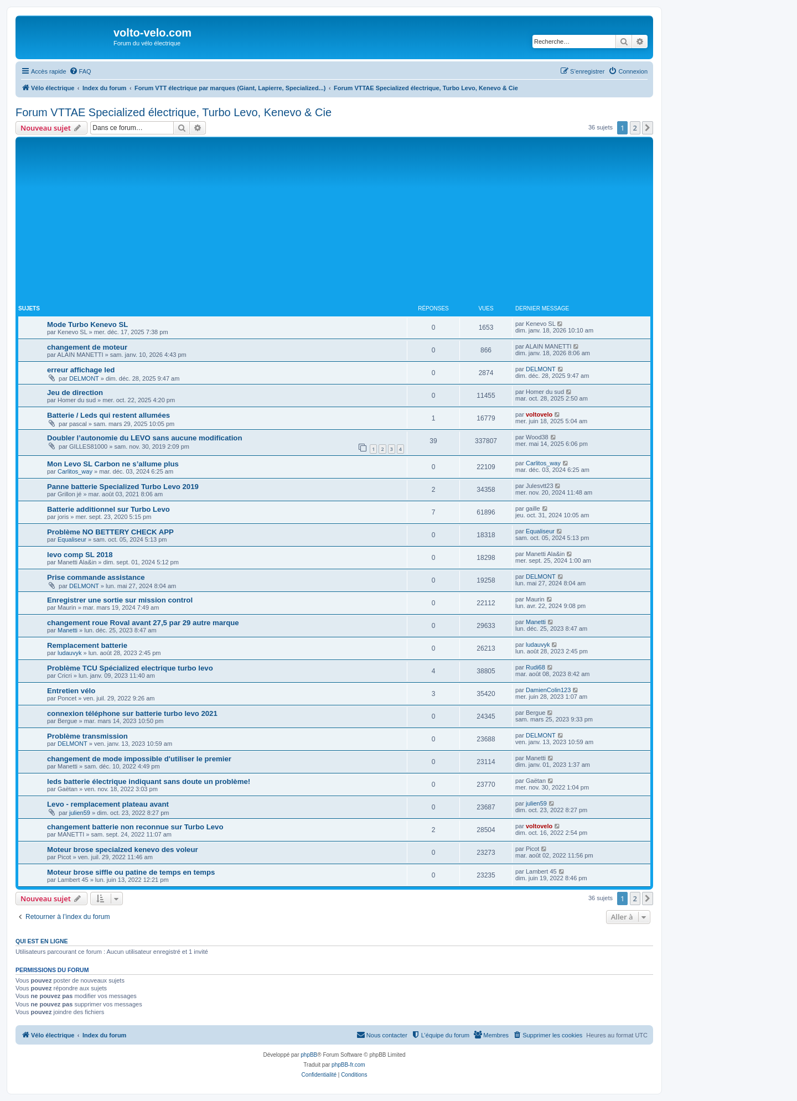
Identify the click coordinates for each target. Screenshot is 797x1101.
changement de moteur (87, 347)
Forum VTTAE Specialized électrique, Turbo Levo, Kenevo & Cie (173, 112)
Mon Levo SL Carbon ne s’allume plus (113, 464)
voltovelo (539, 414)
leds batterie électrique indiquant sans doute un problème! (148, 781)
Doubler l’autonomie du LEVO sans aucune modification (144, 438)
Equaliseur (72, 539)
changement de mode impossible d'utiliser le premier (139, 759)
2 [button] (635, 128)
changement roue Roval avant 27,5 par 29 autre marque (143, 623)
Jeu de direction (75, 392)
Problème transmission (87, 736)
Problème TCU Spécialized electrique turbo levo (130, 668)
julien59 (79, 812)
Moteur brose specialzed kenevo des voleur (122, 849)
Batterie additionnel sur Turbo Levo (108, 509)
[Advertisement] (334, 222)
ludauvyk (69, 653)
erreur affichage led (81, 370)
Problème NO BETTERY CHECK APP (110, 532)
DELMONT (84, 378)
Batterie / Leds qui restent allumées (108, 415)
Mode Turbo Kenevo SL (87, 324)
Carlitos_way (75, 471)
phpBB (309, 1055)
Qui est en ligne (41, 941)
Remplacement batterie (87, 645)
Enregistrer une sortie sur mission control (120, 600)
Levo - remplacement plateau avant (108, 804)
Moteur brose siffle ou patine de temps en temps (131, 872)
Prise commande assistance (96, 577)
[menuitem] (80, 71)
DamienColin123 (548, 690)
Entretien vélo (71, 691)
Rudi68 (535, 667)
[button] (647, 127)
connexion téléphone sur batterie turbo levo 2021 (132, 713)
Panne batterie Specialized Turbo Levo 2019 (123, 486)
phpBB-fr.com (348, 1065)
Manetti (67, 630)
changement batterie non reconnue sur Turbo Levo (135, 827)
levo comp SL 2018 (80, 554)
